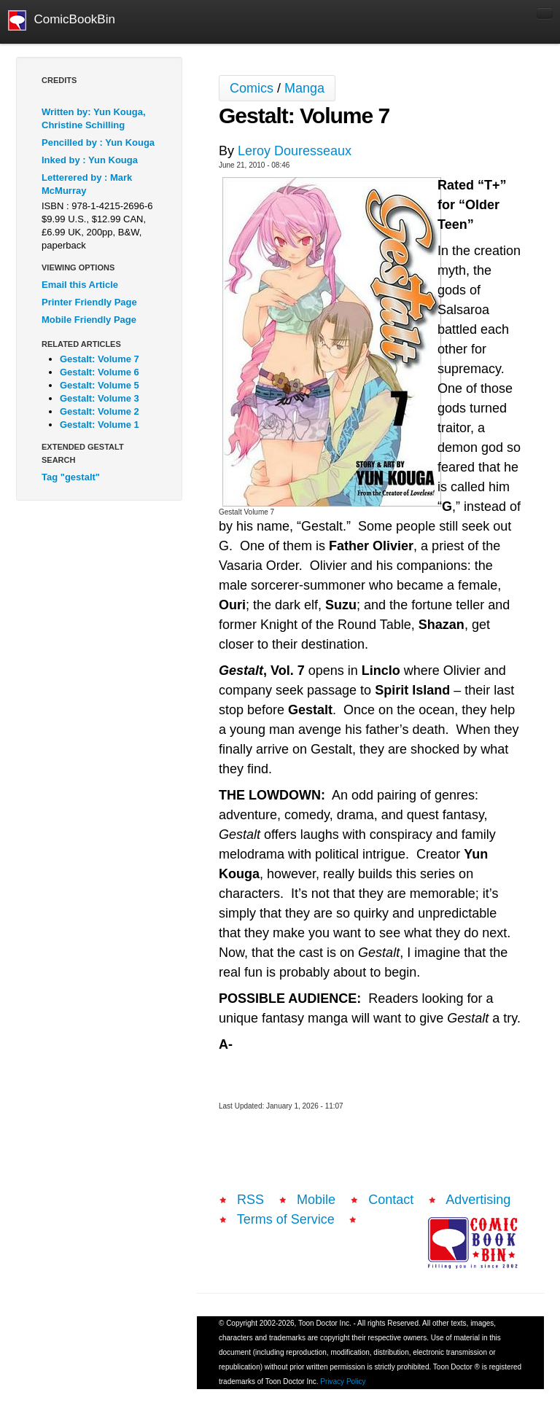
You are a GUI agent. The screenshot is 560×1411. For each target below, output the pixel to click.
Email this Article (80, 284)
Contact (390, 1199)
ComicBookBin (61, 20)
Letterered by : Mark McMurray (87, 184)
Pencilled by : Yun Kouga (98, 142)
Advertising (478, 1199)
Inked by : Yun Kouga (90, 160)
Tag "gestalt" (71, 477)
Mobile (316, 1199)
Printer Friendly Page (89, 302)
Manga (304, 88)
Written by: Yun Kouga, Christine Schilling (94, 118)
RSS (250, 1199)
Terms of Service (286, 1219)
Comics (251, 88)
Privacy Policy (342, 1381)
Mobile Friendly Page (89, 319)
